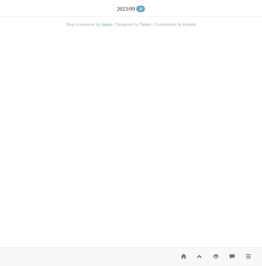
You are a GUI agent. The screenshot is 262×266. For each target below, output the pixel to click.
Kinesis (189, 24)
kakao (106, 24)
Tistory (145, 24)
